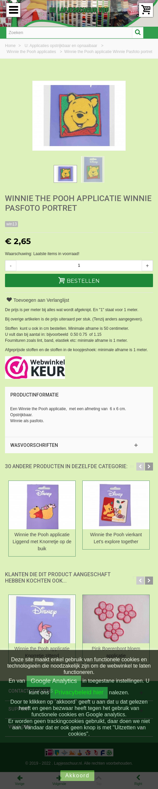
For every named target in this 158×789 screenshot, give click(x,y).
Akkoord (77, 775)
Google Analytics (54, 680)
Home (11, 45)
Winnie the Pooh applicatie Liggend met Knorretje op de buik (42, 541)
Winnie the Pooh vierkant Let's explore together (116, 538)
